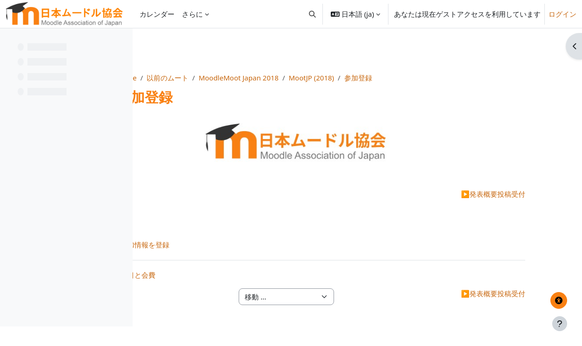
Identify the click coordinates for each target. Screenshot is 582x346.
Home (218, 77)
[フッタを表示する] (559, 323)
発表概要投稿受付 (485, 194)
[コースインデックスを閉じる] (9, 41)
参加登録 (450, 77)
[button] (312, 14)
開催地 (197, 194)
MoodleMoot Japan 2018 (330, 77)
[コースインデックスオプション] (121, 41)
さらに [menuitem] (192, 14)
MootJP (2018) (403, 77)
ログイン (562, 14)
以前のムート (259, 77)
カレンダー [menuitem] (157, 14)
